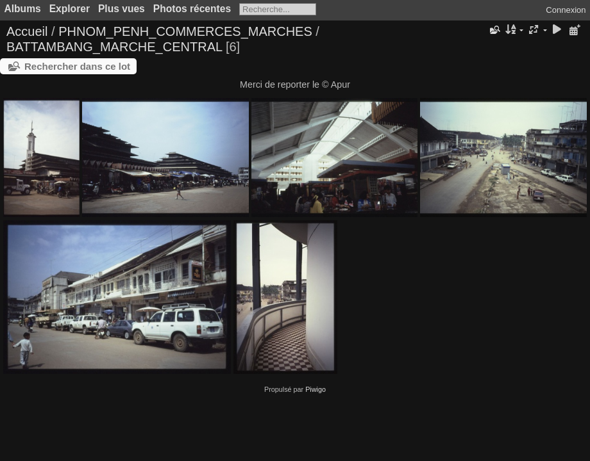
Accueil (26, 31)
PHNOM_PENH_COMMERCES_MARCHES (185, 31)
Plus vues (121, 8)
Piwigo (315, 389)
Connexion (566, 10)
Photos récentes (192, 8)
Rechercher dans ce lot (77, 66)
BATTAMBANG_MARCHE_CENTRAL (114, 47)
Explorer (69, 8)
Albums (22, 8)
